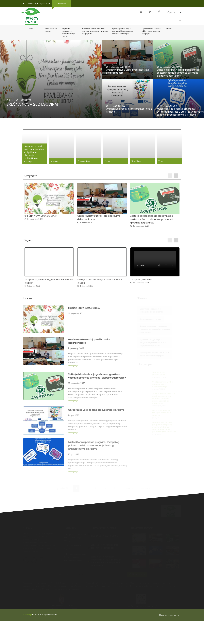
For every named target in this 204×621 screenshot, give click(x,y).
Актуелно (62, 3)
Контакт (169, 28)
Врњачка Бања (84, 160)
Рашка (107, 160)
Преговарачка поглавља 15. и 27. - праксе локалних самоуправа (147, 354)
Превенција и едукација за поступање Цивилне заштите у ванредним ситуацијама (123, 31)
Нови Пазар (135, 160)
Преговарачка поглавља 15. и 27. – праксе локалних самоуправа (152, 31)
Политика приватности (169, 615)
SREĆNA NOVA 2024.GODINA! (32, 104)
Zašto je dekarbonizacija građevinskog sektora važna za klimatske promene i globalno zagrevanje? (178, 72)
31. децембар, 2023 (16, 100)
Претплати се (137, 568)
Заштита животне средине (51, 29)
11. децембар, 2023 (115, 67)
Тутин (158, 160)
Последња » (146, 482)
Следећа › (128, 482)
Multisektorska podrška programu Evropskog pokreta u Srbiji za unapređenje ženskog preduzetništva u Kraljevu (157, 427)
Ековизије (27, 614)
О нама (30, 28)
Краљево (56, 160)
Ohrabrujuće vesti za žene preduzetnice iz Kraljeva (129, 110)
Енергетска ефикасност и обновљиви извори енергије (68, 32)
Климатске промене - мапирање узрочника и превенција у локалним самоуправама (148, 329)
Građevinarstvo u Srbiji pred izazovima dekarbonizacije (127, 71)
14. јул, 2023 (113, 105)
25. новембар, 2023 (167, 67)
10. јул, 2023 (164, 105)
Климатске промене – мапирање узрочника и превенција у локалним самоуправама (95, 31)
